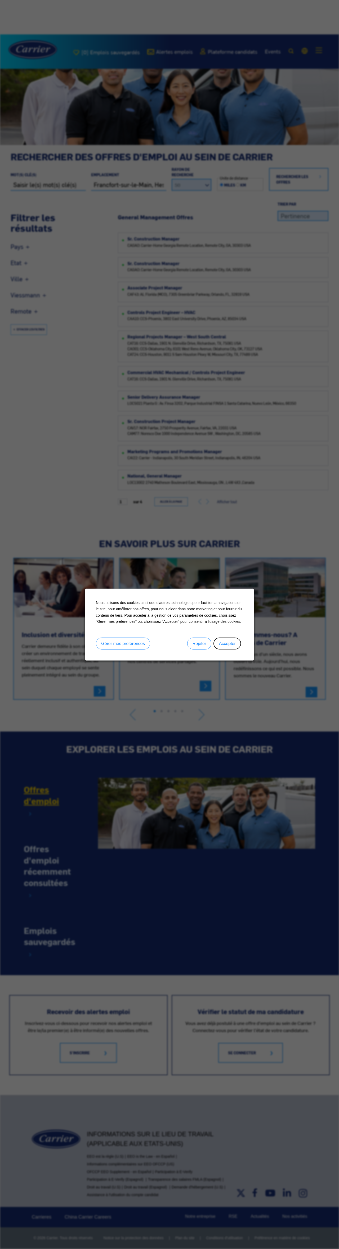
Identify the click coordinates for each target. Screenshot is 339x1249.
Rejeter (199, 643)
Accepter (227, 643)
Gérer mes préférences (123, 643)
